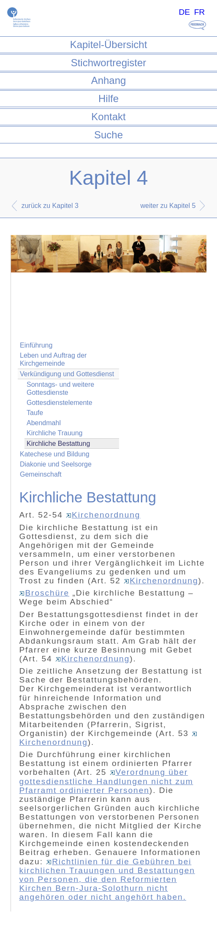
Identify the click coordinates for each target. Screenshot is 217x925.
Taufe (35, 412)
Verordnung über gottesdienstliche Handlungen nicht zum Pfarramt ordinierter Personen (106, 781)
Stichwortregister (108, 62)
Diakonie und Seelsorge (56, 464)
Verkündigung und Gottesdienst (67, 374)
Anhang (108, 80)
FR (199, 12)
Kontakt (108, 116)
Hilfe (108, 98)
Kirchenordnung (103, 514)
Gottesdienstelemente (59, 402)
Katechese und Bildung (55, 454)
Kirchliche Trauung (55, 433)
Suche (108, 134)
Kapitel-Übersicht (108, 44)
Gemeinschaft (41, 474)
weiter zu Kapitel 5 (168, 205)
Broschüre (44, 592)
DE (184, 12)
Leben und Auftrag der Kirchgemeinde (53, 359)
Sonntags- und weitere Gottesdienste (60, 388)
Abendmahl (44, 422)
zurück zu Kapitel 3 (50, 205)
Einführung (36, 345)
